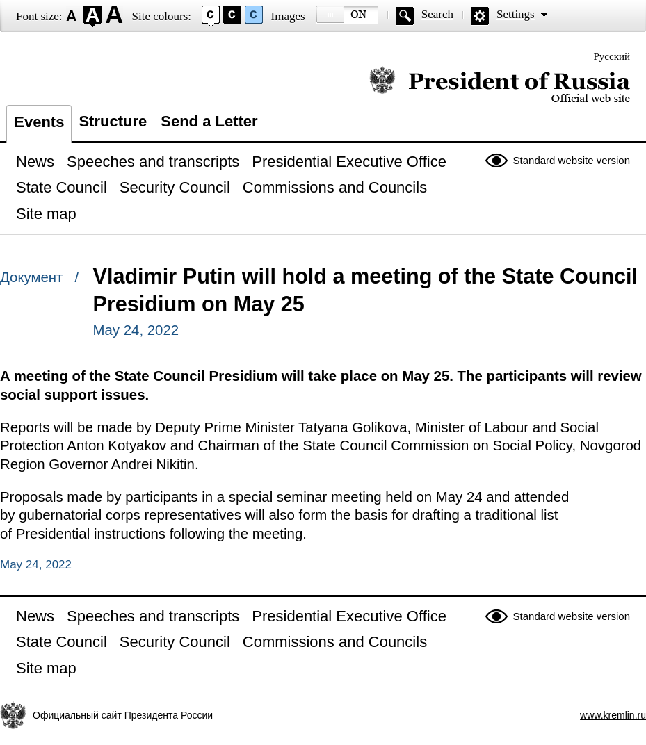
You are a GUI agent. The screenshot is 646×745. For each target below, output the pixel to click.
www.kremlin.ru (613, 715)
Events (39, 122)
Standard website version (571, 160)
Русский (612, 56)
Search (437, 14)
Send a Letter (209, 121)
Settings (515, 14)
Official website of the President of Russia (499, 85)
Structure (113, 121)
